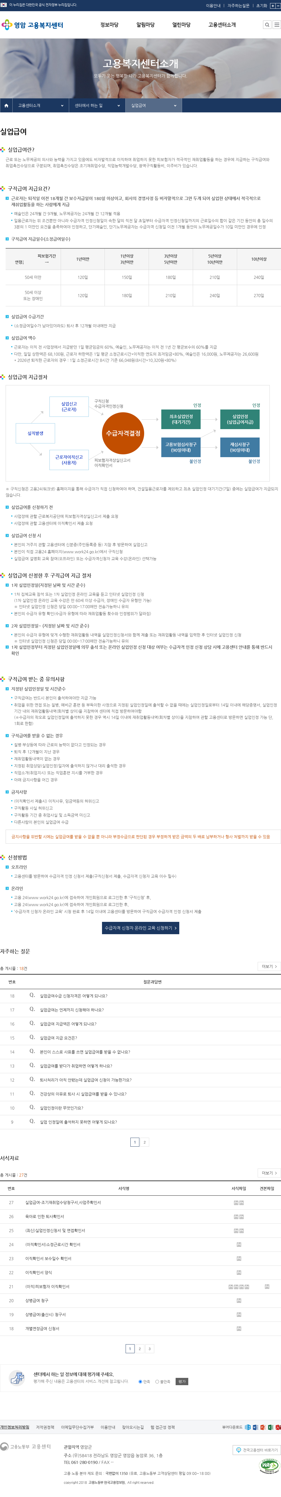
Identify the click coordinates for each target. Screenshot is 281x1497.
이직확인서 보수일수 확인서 (48, 1258)
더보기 (267, 966)
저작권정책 (45, 1427)
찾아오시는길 (133, 1427)
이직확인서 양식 (38, 1272)
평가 (182, 1381)
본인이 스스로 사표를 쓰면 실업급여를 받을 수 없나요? (85, 1052)
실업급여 (138, 105)
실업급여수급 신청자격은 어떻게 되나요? (74, 996)
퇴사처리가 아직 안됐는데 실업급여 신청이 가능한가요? (86, 1080)
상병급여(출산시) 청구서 (45, 1314)
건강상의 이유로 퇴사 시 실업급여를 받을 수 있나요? (83, 1094)
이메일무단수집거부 (77, 1427)
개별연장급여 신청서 (42, 1328)
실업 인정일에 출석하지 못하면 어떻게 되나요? (78, 1122)
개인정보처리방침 (14, 1427)
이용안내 (213, 5)
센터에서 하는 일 (89, 105)
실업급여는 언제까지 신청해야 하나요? (72, 1010)
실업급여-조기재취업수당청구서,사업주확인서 (63, 1202)
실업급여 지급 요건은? (58, 1038)
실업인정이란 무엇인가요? (61, 1108)
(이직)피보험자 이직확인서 (47, 1286)
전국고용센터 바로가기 (260, 1450)
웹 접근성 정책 (163, 1427)
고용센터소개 (29, 105)
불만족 (165, 1382)
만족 (146, 1382)
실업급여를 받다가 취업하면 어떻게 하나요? (76, 1066)
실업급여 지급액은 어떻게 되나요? (68, 1024)
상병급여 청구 (36, 1300)
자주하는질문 (239, 5)
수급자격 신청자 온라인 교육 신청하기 (138, 927)
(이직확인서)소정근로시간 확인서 (52, 1244)
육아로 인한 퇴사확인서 (44, 1216)
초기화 (261, 4)
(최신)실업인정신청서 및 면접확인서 (55, 1230)
